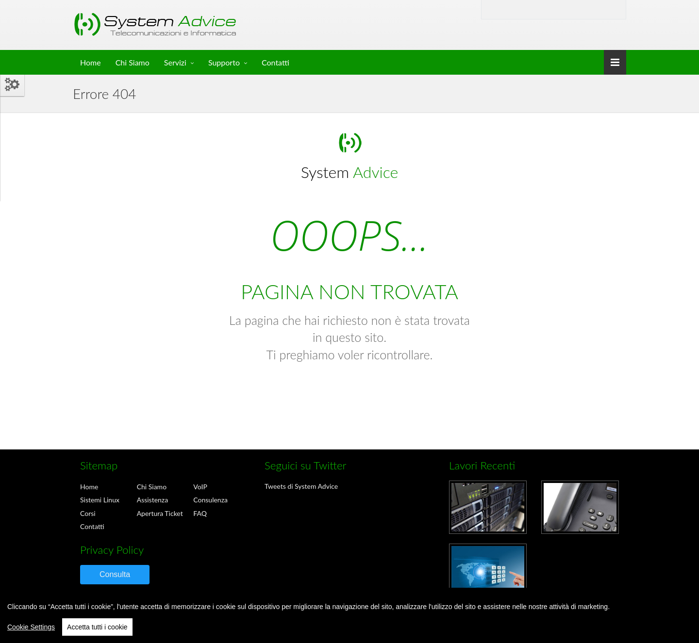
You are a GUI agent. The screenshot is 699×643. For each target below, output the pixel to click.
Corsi (88, 513)
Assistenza (152, 500)
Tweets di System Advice (301, 486)
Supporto (224, 62)
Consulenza (210, 500)
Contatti (275, 62)
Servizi (175, 62)
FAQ (200, 513)
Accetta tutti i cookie (97, 627)
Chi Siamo (133, 62)
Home (90, 62)
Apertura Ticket (160, 513)
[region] (349, 615)
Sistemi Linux (99, 500)
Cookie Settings (31, 627)
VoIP (200, 486)
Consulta (115, 574)
